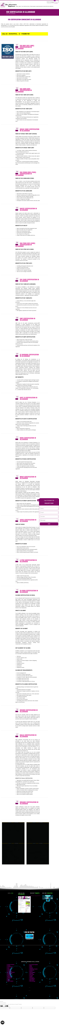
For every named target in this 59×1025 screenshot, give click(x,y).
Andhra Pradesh (10, 964)
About (19, 6)
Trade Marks (33, 6)
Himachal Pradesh (33, 969)
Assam (8, 965)
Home (16, 6)
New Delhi (31, 974)
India (8, 980)
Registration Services (48, 6)
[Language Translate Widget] (53, 1)
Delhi (30, 966)
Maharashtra (32, 972)
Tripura (8, 978)
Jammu (9, 970)
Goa (8, 967)
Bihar (30, 965)
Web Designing (39, 6)
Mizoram (9, 974)
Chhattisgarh (10, 966)
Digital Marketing (19, 11)
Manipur (31, 973)
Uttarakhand (32, 978)
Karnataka (9, 971)
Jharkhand (31, 970)
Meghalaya (9, 973)
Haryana (9, 969)
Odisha (8, 975)
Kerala (30, 971)
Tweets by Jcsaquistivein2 (35, 895)
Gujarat (31, 967)
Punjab (31, 975)
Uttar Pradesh (10, 981)
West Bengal (32, 981)
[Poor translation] (6, 1006)
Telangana (31, 977)
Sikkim (30, 976)
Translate (55, 3)
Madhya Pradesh (11, 972)
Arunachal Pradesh (33, 964)
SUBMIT (49, 523)
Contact (26, 11)
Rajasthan (9, 976)
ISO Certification (26, 6)
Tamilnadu (9, 977)
